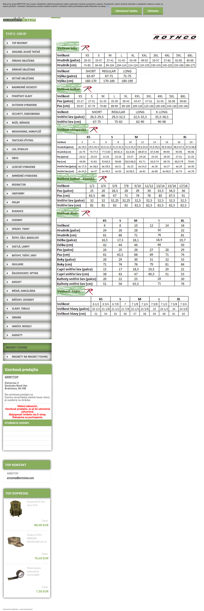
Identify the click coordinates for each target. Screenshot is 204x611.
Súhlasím (153, 11)
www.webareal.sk (26, 609)
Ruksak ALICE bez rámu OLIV (36, 503)
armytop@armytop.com (20, 478)
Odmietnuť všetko (126, 11)
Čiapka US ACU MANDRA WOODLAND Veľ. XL (37, 538)
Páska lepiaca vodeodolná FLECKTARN (34, 571)
